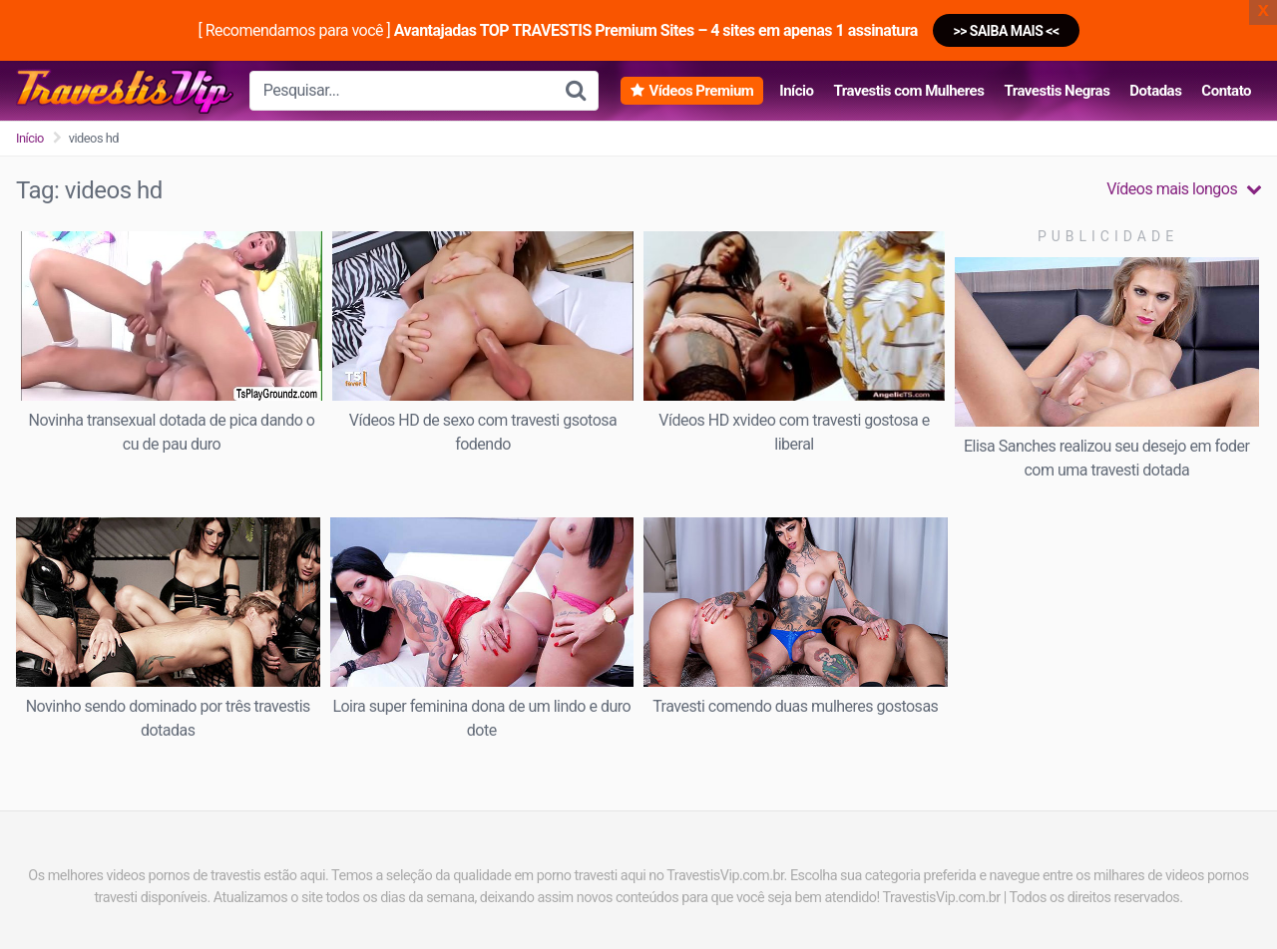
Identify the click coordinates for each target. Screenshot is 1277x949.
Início (796, 91)
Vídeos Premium (700, 91)
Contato (1226, 91)
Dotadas (1155, 91)
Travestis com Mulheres (908, 91)
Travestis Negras (1056, 91)
